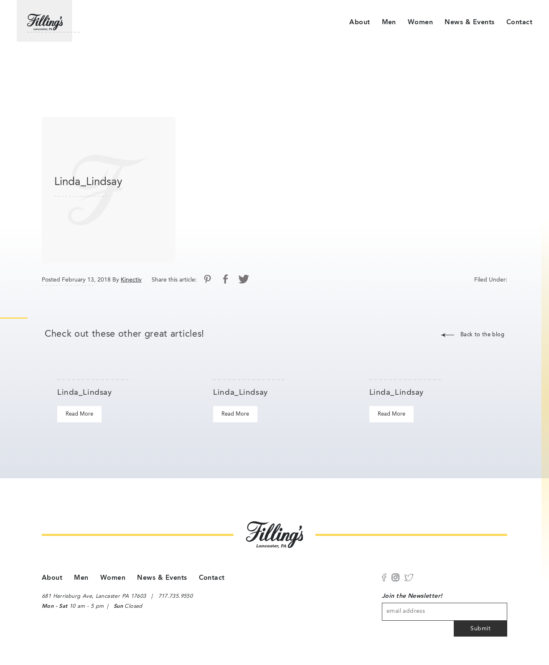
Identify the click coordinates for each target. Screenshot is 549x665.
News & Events (469, 22)
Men (389, 22)
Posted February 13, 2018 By (80, 280)
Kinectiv (131, 280)
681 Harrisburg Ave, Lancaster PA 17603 (94, 596)
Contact (519, 22)
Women (420, 22)
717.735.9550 (175, 596)
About (359, 22)
